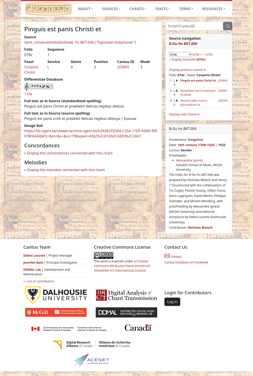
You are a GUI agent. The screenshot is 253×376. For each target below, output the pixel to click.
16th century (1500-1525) (196, 145)
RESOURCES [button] (212, 8)
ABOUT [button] (84, 8)
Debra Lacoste (34, 255)
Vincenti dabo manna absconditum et (193, 102)
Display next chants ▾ (184, 114)
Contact (173, 256)
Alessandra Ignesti (189, 160)
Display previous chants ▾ (187, 70)
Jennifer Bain (33, 262)
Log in (172, 301)
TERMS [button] (185, 8)
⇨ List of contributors (38, 281)
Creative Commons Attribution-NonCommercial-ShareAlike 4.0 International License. (122, 265)
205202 (222, 100)
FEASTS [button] (161, 8)
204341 (222, 91)
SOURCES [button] (110, 8)
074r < (197, 54)
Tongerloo (195, 139)
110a (28, 93)
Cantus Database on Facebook (186, 262)
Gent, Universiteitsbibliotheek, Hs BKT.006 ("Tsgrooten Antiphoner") (80, 42)
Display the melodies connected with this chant (66, 169)
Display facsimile (188, 59)
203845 (123, 67)
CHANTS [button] (136, 8)
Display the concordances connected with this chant (70, 153)
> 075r (208, 54)
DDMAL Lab (32, 269)
